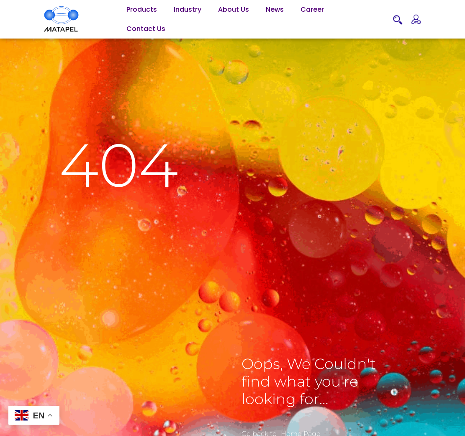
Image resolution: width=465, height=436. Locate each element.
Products (141, 9)
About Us (233, 9)
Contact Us (145, 29)
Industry (187, 9)
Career (312, 9)
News (275, 9)
